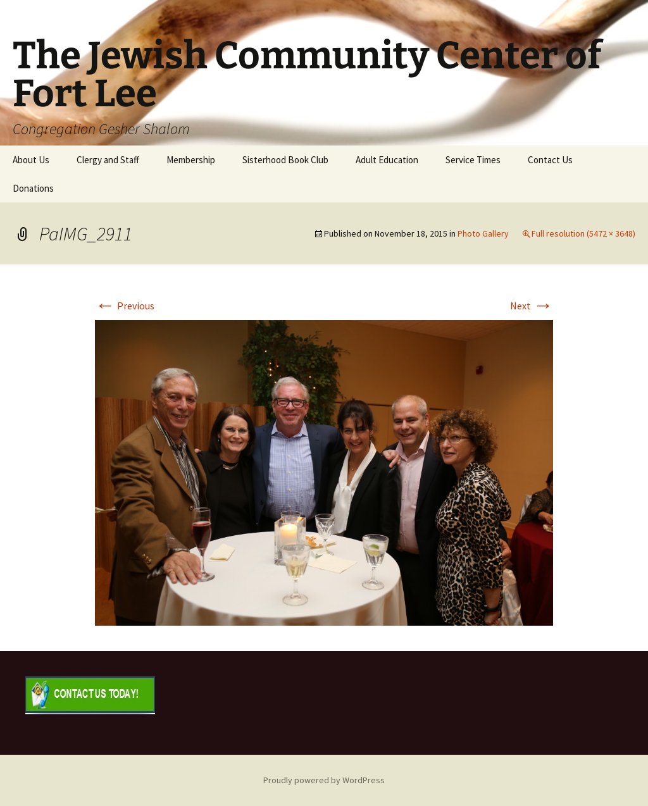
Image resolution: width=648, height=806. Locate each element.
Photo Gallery (483, 233)
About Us (31, 160)
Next (531, 305)
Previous (124, 305)
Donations (33, 188)
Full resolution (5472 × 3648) (583, 233)
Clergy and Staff (108, 160)
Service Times (473, 160)
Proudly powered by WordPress (324, 780)
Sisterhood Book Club (285, 160)
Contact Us (550, 160)
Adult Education (387, 160)
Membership (190, 160)
